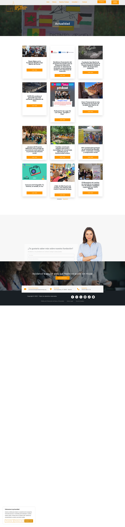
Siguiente (65, 199)
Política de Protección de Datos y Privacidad (52, 301)
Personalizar (9, 521)
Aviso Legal (70, 301)
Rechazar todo (19, 521)
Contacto (84, 2)
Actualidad (75, 2)
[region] (19, 515)
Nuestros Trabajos (64, 2)
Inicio (48, 2)
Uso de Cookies (80, 301)
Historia (54, 2)
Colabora (62, 278)
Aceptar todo (28, 521)
